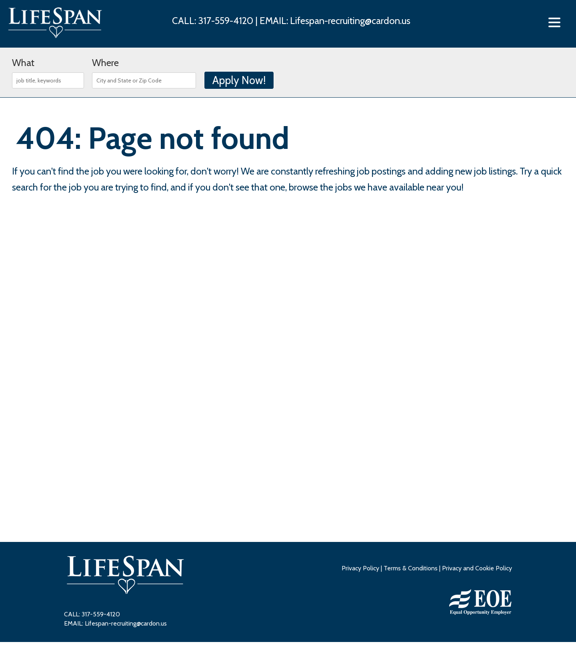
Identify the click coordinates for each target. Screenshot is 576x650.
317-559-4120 (226, 20)
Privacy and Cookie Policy (477, 568)
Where (105, 62)
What (23, 62)
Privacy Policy (360, 568)
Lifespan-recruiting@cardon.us (350, 20)
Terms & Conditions (411, 568)
